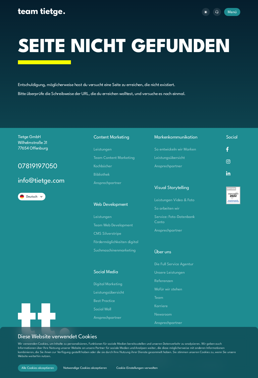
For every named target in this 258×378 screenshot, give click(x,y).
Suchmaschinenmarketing (115, 250)
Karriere (161, 306)
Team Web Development (113, 225)
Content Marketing (111, 137)
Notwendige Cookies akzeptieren (85, 368)
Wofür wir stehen (168, 289)
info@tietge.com (41, 181)
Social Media (106, 272)
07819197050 (37, 166)
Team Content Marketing (114, 158)
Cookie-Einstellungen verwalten (137, 368)
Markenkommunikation (175, 137)
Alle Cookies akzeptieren (38, 368)
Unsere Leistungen (169, 272)
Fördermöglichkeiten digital (116, 242)
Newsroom (163, 314)
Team (158, 298)
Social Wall (102, 309)
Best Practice (104, 301)
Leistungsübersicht (109, 292)
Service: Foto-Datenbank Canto (174, 219)
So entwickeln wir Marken (175, 149)
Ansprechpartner (107, 183)
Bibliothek (102, 174)
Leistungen (103, 149)
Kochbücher (103, 166)
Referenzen (163, 281)
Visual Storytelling (171, 188)
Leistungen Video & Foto (174, 200)
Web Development (111, 204)
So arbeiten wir (167, 208)
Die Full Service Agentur (173, 264)
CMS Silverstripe (107, 234)
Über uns (162, 252)
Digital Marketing (108, 284)
